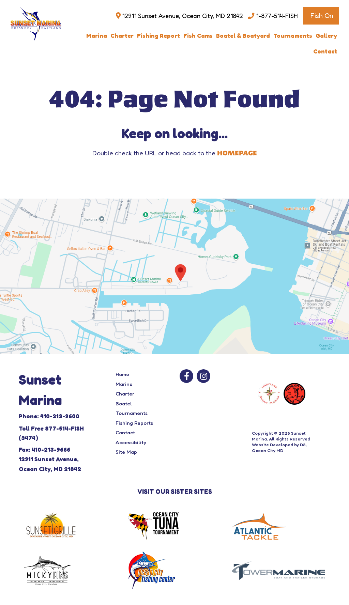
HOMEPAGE (237, 153)
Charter (122, 35)
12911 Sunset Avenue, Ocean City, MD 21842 (182, 15)
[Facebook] (186, 376)
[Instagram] (203, 376)
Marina (96, 35)
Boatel (124, 403)
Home (122, 374)
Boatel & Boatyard (243, 35)
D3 (303, 444)
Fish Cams (198, 35)
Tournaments (292, 35)
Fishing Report (158, 35)
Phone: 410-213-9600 (49, 416)
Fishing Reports (134, 423)
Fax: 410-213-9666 (44, 449)
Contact (325, 51)
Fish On (321, 16)
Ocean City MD (267, 450)
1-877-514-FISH (277, 15)
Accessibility (131, 442)
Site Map (126, 452)
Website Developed (272, 444)
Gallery (326, 35)
